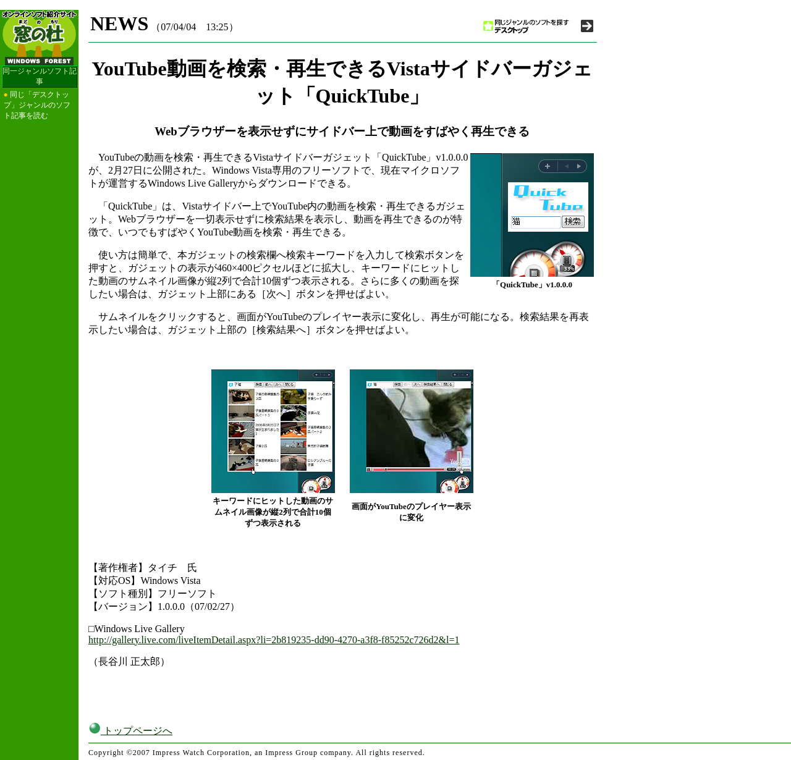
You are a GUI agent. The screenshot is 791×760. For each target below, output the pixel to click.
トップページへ (130, 730)
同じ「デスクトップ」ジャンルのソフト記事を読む (37, 105)
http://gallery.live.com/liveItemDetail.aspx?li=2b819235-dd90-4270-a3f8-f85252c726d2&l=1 (273, 640)
